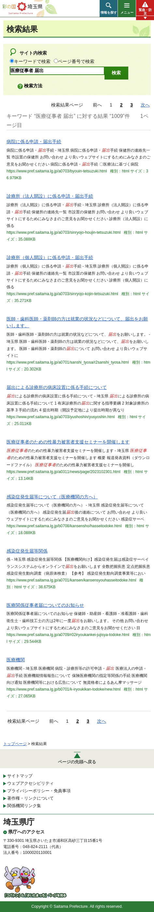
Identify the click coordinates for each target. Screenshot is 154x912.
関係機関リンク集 (24, 805)
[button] (109, 8)
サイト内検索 (33, 53)
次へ (145, 104)
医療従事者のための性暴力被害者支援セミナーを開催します (68, 441)
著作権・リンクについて (30, 798)
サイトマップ (20, 775)
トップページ (15, 744)
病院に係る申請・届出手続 (34, 141)
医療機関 (16, 659)
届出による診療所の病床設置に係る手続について (57, 387)
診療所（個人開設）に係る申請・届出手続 (50, 257)
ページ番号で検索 (76, 61)
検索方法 (33, 85)
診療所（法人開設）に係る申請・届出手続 (50, 196)
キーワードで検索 (32, 61)
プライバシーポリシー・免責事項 (39, 790)
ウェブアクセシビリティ (30, 783)
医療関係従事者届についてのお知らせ (45, 605)
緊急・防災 (145, 11)
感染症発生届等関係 (27, 551)
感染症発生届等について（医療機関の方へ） (52, 496)
